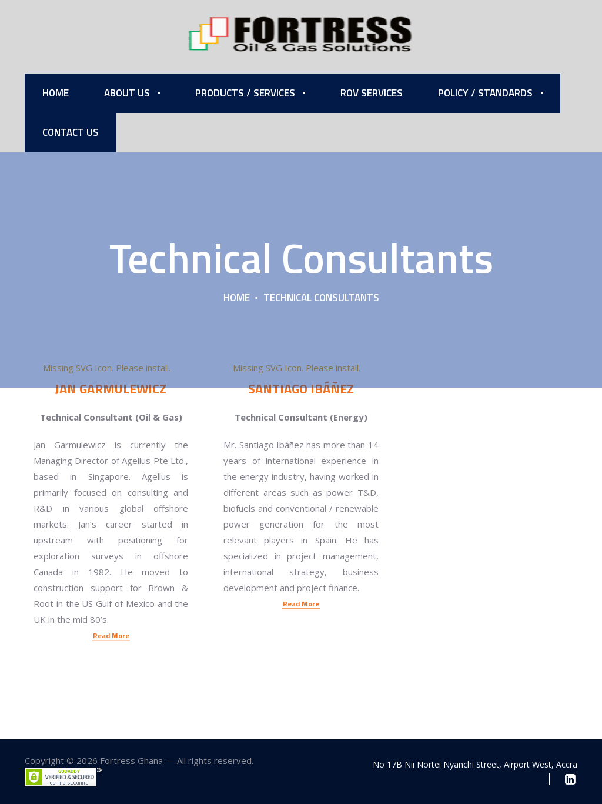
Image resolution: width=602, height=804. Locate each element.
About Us (127, 93)
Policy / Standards (485, 93)
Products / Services (245, 93)
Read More (111, 564)
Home (55, 93)
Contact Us (70, 132)
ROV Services (371, 93)
